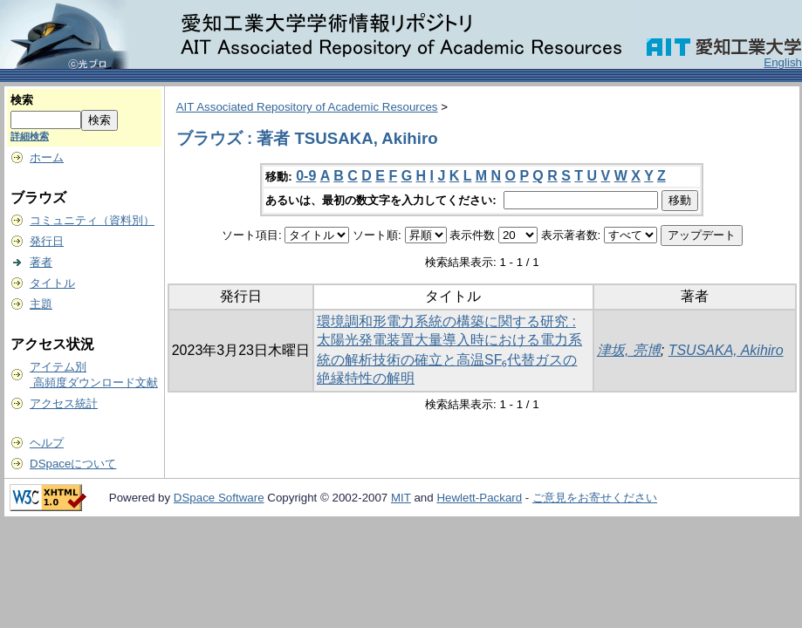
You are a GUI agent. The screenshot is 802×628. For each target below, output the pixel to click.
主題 (41, 304)
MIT (401, 497)
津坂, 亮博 (629, 350)
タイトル (52, 283)
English (783, 62)
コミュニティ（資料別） (92, 220)
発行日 (47, 241)
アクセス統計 (64, 403)
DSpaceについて (73, 463)
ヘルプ (47, 442)
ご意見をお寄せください (594, 497)
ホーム (47, 157)
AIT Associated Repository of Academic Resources (307, 106)
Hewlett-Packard (479, 497)
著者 (41, 262)
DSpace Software (219, 497)
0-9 (306, 175)
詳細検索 (29, 136)
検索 (21, 99)
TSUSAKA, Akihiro (726, 350)
